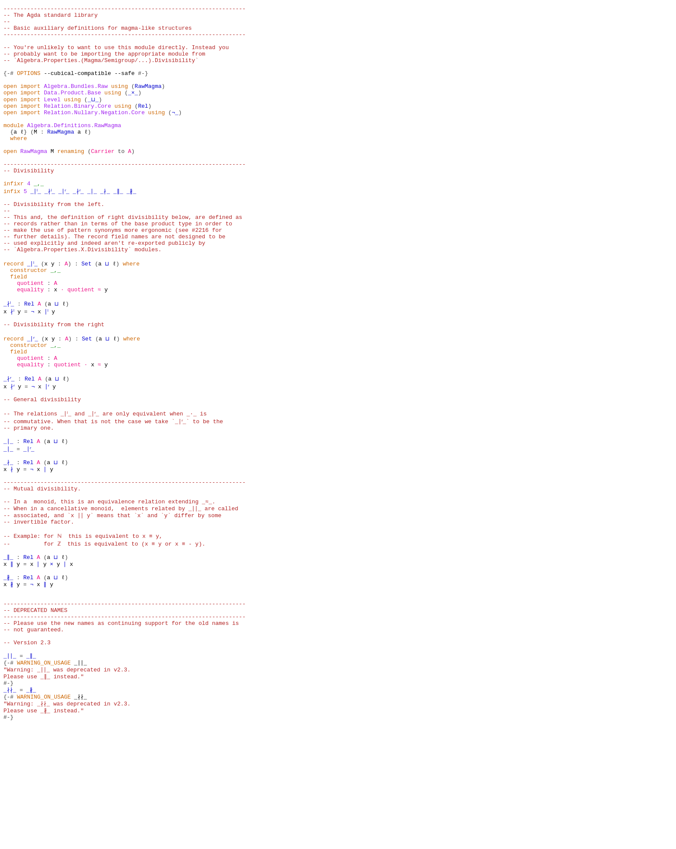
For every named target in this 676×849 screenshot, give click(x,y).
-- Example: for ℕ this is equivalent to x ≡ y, (82, 622)
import (30, 102)
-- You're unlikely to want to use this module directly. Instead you (116, 56)
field (18, 327)
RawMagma (148, 102)
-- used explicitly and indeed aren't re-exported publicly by (104, 289)
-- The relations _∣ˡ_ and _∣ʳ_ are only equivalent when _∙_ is (107, 483)
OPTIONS (29, 87)
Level (52, 118)
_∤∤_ (10, 801)
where (18, 165)
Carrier (103, 180)
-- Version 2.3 (26, 746)
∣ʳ (50, 452)
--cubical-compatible (77, 87)
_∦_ (142, 227)
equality (30, 343)
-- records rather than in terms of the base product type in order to (117, 265)
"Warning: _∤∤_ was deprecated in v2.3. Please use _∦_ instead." (67, 820)
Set (89, 312)
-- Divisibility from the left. (53, 242)
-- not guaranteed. (33, 731)
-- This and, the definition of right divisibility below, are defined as (122, 258)
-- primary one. (28, 498)
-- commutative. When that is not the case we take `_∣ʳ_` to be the (114, 490)
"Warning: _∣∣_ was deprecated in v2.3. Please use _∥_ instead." (67, 781)
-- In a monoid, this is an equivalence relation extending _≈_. (109, 583)
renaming (70, 180)
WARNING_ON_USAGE (44, 770)
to (121, 180)
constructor (28, 320)
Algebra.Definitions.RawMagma (74, 149)
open (10, 102)
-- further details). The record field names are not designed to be (114, 281)
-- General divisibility (42, 467)
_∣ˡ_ (37, 227)
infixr (13, 219)
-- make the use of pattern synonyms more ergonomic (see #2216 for (112, 273)
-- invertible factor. (38, 607)
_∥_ (130, 227)
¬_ (175, 133)
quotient (30, 335)
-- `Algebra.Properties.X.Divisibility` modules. (82, 296)
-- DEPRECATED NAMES (35, 708)
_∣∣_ (10, 762)
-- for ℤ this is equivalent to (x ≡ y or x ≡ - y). (104, 630)
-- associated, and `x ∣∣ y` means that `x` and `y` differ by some (112, 599)
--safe (124, 87)
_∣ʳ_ (70, 227)
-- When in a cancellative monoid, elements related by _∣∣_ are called (121, 591)
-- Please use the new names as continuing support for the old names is (121, 723)
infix (11, 227)
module (13, 149)
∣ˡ (50, 366)
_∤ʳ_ (87, 227)
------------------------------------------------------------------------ (124, 9)
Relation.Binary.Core (77, 126)
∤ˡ (13, 366)
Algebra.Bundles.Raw (76, 102)
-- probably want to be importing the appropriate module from (104, 64)
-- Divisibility (28, 203)
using (119, 102)
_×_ (133, 110)
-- (6, 25)
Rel (143, 126)
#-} (143, 87)
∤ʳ (13, 452)
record (13, 312)
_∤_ (116, 227)
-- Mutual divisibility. (42, 568)
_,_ (39, 219)
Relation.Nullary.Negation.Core (94, 133)
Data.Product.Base (72, 110)
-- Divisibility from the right (53, 382)
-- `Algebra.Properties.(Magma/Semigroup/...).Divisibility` (100, 71)
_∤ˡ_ (53, 227)
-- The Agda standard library (50, 17)
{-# (8, 87)
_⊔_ (92, 118)
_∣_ (103, 227)
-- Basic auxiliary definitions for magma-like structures (97, 33)
